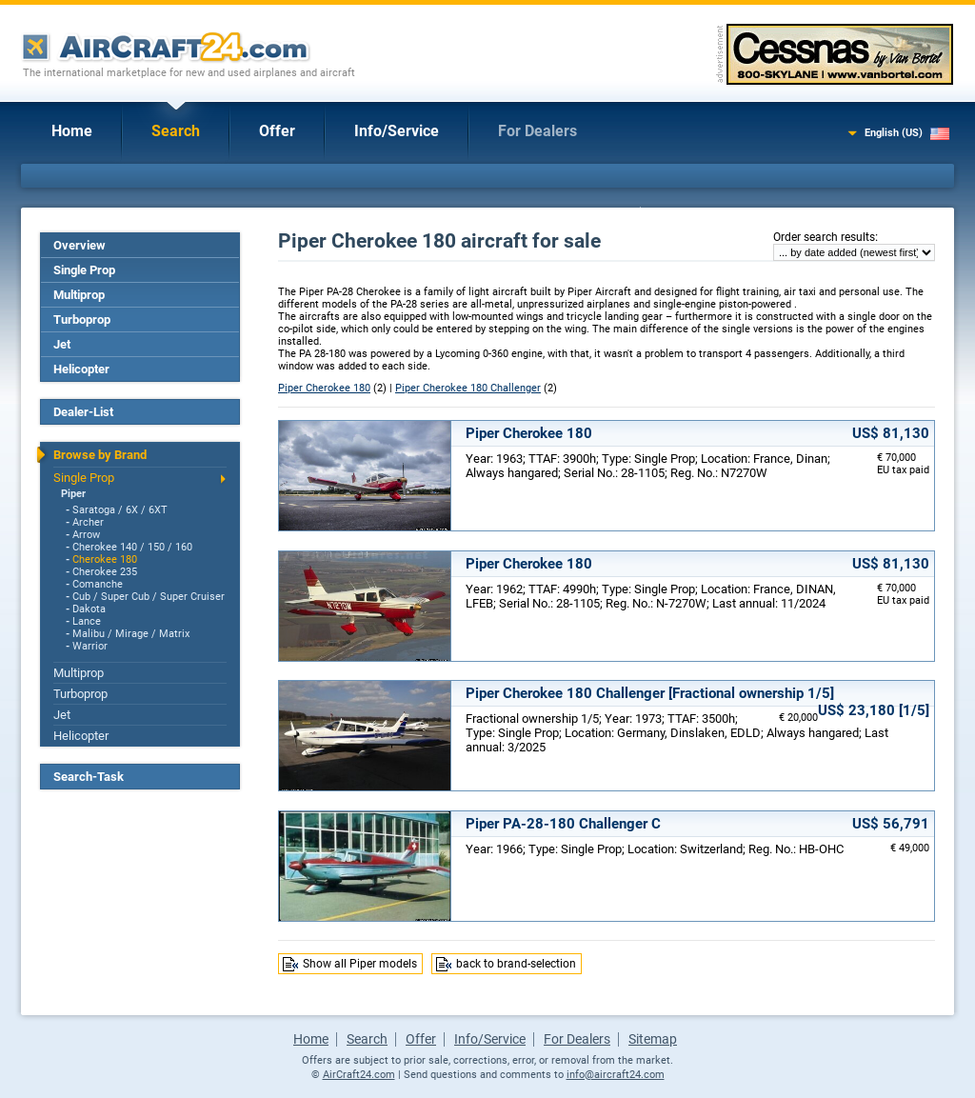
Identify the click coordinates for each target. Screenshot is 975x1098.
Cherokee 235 (104, 572)
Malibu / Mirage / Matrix (130, 634)
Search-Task (88, 776)
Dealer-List (83, 412)
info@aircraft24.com (616, 1074)
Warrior (90, 646)
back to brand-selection (516, 963)
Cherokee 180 (104, 559)
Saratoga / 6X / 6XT (120, 510)
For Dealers (537, 131)
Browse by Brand (100, 455)
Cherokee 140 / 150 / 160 (132, 547)
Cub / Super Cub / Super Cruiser (148, 596)
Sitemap (652, 1039)
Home (71, 131)
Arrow (86, 535)
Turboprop (81, 319)
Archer (88, 522)
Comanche (97, 584)
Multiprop (79, 295)
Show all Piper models (360, 963)
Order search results (824, 237)
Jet (61, 344)
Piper (73, 494)
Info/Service (396, 131)
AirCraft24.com (359, 1074)
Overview (79, 245)
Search (175, 131)
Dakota (89, 609)
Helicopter (81, 369)
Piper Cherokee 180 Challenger (468, 388)
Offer (277, 131)
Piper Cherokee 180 (324, 388)
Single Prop (84, 270)
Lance (86, 621)
